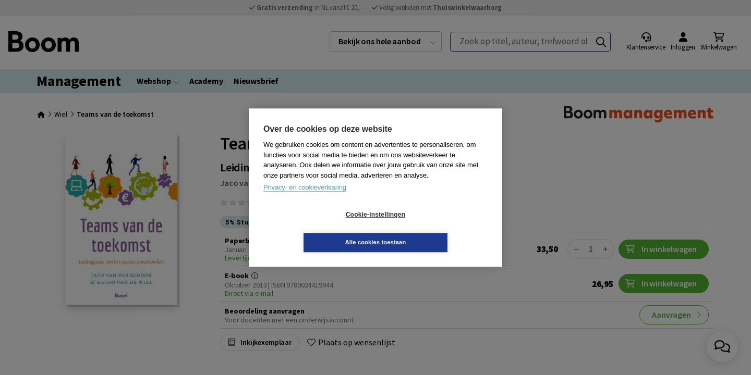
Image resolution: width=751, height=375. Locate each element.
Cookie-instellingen (313, 228)
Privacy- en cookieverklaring (304, 201)
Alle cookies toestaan (437, 228)
